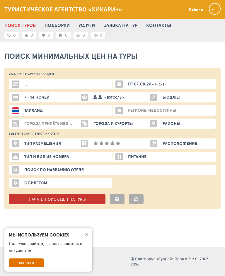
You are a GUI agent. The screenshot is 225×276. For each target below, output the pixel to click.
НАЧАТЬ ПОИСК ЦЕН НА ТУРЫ (57, 199)
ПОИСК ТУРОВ (20, 25)
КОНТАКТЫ (158, 25)
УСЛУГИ (87, 25)
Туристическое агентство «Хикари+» (63, 9)
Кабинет (197, 9)
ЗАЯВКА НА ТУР (120, 25)
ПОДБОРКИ (57, 25)
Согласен (26, 263)
